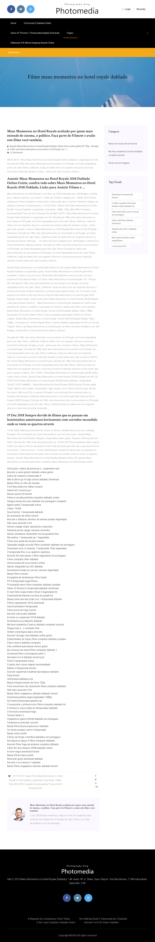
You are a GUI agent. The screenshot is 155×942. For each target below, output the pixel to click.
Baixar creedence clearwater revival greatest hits (33, 533)
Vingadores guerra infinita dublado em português (32, 718)
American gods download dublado (25, 758)
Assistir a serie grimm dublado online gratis (30, 472)
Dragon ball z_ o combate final (23, 628)
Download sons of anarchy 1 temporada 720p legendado (37, 548)
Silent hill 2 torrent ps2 (19, 490)
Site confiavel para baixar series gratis (27, 646)
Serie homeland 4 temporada (22, 606)
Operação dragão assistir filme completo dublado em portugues (41, 544)
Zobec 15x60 (14, 508)
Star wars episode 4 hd (19, 523)
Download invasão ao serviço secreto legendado (33, 570)
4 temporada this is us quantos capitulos (28, 552)
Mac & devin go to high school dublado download (33, 479)
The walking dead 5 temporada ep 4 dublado (103, 918)
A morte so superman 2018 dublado (26, 617)
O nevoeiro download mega (21, 711)
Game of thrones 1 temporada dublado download (35, 33)
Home (13, 23)
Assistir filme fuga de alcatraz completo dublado (33, 744)
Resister (141, 9)
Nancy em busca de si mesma (123, 143)
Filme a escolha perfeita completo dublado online (33, 497)
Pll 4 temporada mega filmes (22, 581)
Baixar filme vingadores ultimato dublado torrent (32, 693)
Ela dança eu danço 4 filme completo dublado (31, 740)
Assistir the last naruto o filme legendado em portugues (36, 555)
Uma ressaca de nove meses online (26, 562)
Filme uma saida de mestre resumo (26, 541)
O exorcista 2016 (119, 246)
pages (70, 33)
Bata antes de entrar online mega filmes (123, 239)
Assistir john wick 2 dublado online (124, 230)
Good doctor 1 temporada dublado (25, 512)
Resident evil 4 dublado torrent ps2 (25, 657)
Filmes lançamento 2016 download (25, 602)
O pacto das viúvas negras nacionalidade (28, 664)
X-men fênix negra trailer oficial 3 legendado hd (32, 592)
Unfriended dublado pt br (20, 679)
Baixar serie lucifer (17, 733)
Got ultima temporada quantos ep (24, 700)
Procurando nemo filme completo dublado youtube (33, 584)
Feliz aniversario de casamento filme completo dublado (36, 686)
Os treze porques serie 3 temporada (26, 729)
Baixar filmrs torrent (17, 573)
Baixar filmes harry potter (20, 755)
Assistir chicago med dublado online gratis (29, 635)
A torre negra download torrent (23, 751)
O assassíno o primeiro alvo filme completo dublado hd (36, 704)
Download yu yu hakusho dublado (24, 621)
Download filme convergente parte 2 (26, 653)
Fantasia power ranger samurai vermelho (28, 530)
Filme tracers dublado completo (24, 642)
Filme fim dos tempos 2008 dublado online (30, 748)
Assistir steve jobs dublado (21, 613)
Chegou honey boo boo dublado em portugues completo (36, 501)
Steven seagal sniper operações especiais (30, 526)
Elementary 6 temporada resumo (122, 196)
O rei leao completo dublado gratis (55, 922)
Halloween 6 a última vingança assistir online (32, 43)
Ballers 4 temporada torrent (21, 668)
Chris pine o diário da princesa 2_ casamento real (33, 468)
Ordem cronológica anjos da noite (24, 631)
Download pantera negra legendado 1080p (29, 697)
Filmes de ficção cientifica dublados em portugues (34, 737)
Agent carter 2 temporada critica (24, 504)
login (126, 9)
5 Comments (15, 152)
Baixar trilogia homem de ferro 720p (26, 682)
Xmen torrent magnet (119, 163)
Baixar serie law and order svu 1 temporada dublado (34, 599)
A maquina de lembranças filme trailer (27, 577)
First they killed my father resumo (25, 486)
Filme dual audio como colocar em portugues (125, 213)
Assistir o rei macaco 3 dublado (24, 762)
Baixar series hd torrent (19, 494)
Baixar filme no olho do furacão (23, 483)
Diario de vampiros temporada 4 (24, 475)
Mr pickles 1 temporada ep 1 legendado (28, 537)
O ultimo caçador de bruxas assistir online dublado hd (124, 204)
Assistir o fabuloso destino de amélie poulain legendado (37, 519)
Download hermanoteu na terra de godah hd (30, 595)
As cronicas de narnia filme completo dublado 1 (32, 650)
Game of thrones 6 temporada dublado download (33, 588)
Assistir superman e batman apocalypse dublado (33, 671)
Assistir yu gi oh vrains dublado (101, 922)
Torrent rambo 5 (15, 715)
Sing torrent (13, 675)
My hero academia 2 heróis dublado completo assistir (35, 624)
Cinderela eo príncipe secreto (22, 722)
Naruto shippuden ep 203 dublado (25, 566)
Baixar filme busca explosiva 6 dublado (27, 726)
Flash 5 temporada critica (20, 660)
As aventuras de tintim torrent (22, 515)
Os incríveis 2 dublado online (37, 23)
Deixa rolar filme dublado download (123, 222)
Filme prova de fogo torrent (21, 610)
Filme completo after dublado (22, 559)
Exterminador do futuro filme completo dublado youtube (36, 639)
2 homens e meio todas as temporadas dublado (32, 708)
